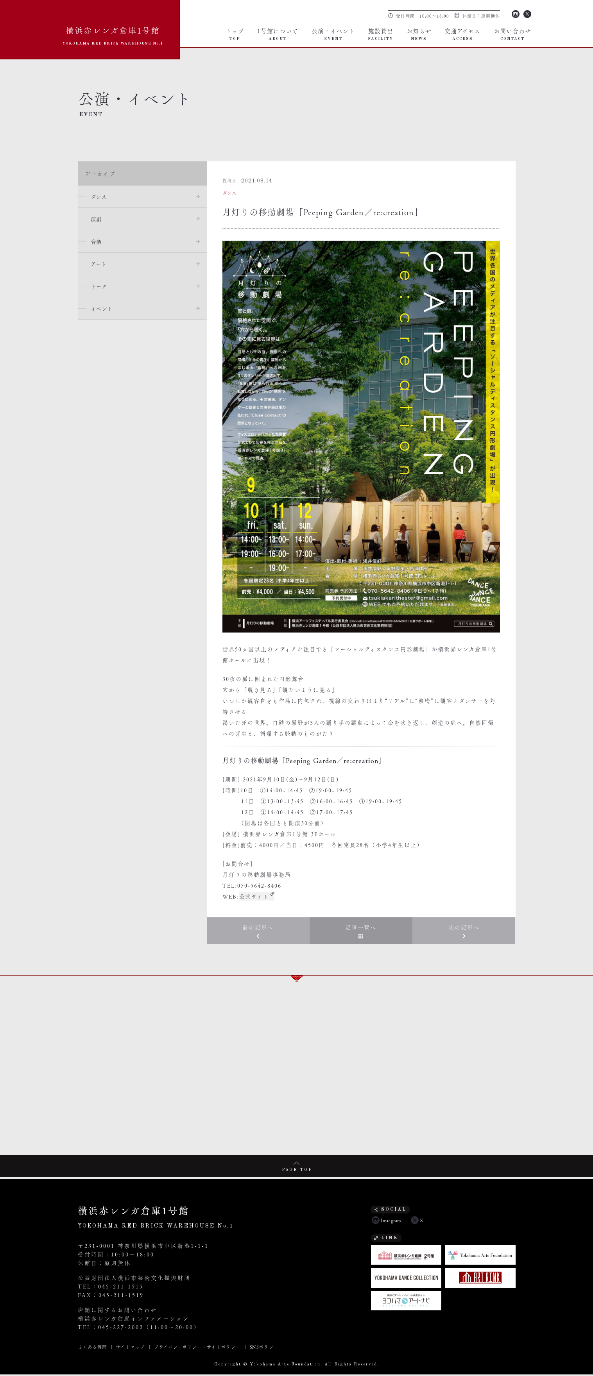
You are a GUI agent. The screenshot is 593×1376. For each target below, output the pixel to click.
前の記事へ (258, 928)
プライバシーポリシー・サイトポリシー (197, 1348)
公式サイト (254, 896)
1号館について (277, 33)
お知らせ (419, 33)
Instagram (516, 13)
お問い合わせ (512, 33)
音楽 (98, 243)
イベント (103, 312)
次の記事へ (464, 928)
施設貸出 (380, 33)
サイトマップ (130, 1348)
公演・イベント (333, 33)
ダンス (100, 197)
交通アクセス (462, 33)
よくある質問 (92, 1348)
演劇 (98, 220)
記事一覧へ (360, 928)
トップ (235, 33)
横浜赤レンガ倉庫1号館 (113, 34)
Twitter (527, 13)
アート (100, 266)
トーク (100, 289)
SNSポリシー (263, 1348)
